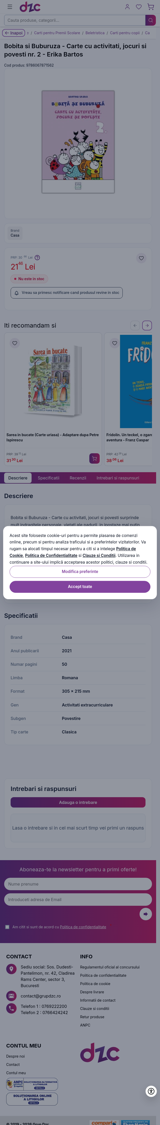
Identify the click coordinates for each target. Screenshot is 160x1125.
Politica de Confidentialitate (51, 555)
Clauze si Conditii (99, 555)
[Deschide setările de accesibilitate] (151, 1091)
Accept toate (80, 586)
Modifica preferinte (80, 571)
